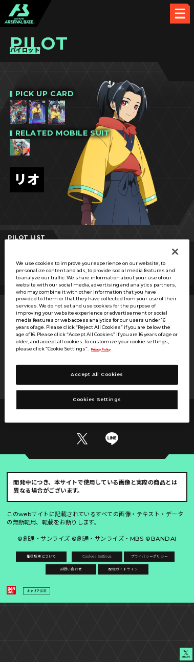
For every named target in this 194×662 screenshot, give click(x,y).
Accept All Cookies (97, 374)
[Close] (175, 251)
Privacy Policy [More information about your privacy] (109, 348)
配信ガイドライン (97, 618)
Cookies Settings (142, 576)
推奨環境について (51, 576)
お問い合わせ (142, 597)
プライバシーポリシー (52, 597)
